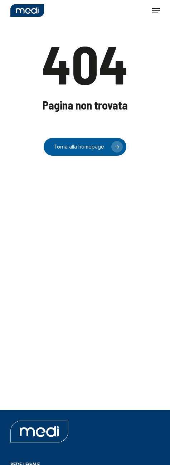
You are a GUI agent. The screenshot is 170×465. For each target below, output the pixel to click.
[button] (156, 10)
